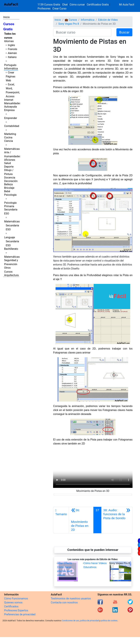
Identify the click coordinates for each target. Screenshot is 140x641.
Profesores (44, 8)
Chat (65, 4)
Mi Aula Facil (126, 4)
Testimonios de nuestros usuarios (71, 598)
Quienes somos (13, 602)
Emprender (10, 118)
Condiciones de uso (70, 620)
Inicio (6, 17)
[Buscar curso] (82, 32)
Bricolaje (9, 187)
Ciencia (8, 141)
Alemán (12, 53)
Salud (7, 163)
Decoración (11, 181)
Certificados (11, 606)
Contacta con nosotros (64, 602)
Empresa (9, 110)
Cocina (8, 137)
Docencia (9, 177)
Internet (8, 99)
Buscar (124, 32)
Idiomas (9, 41)
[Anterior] (81, 520)
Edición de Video (108, 19)
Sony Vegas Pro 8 (68, 23)
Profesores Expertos (16, 610)
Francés (12, 49)
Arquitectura (11, 275)
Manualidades (12, 103)
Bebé (7, 191)
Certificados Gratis (98, 4)
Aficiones (9, 159)
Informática (11, 68)
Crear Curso (59, 8)
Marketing (10, 134)
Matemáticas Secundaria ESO (12, 225)
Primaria (9, 206)
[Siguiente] (117, 520)
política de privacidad (89, 620)
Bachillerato (11, 248)
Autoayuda (10, 106)
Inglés (11, 45)
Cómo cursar (77, 4)
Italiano (12, 57)
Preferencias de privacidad (19, 614)
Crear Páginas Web (10, 76)
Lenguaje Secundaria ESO (11, 241)
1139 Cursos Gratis (49, 4)
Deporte (9, 166)
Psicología (10, 194)
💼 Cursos (71, 19)
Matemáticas (12, 148)
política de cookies (109, 620)
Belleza (8, 184)
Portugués (10, 65)
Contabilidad (11, 126)
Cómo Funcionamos (16, 598)
